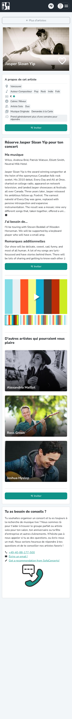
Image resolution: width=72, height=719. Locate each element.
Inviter (37, 128)
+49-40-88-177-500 (22, 552)
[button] (63, 6)
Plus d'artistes (37, 20)
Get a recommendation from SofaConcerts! (34, 560)
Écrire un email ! (18, 556)
